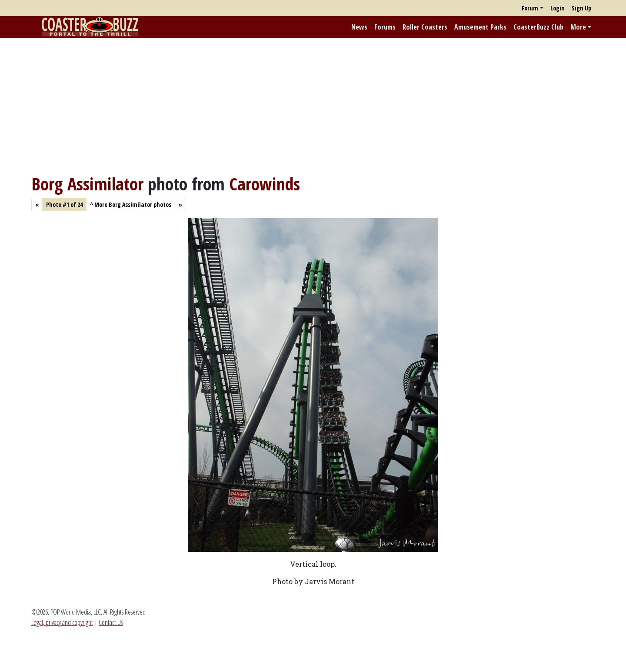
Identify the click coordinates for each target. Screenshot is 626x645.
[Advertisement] (313, 105)
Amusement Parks (480, 27)
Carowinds (264, 184)
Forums (385, 27)
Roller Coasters (425, 27)
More (578, 27)
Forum (530, 8)
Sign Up (581, 8)
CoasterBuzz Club (538, 27)
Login (557, 8)
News (359, 27)
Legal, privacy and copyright (62, 622)
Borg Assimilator (87, 184)
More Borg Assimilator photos (130, 204)
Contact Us (111, 622)
